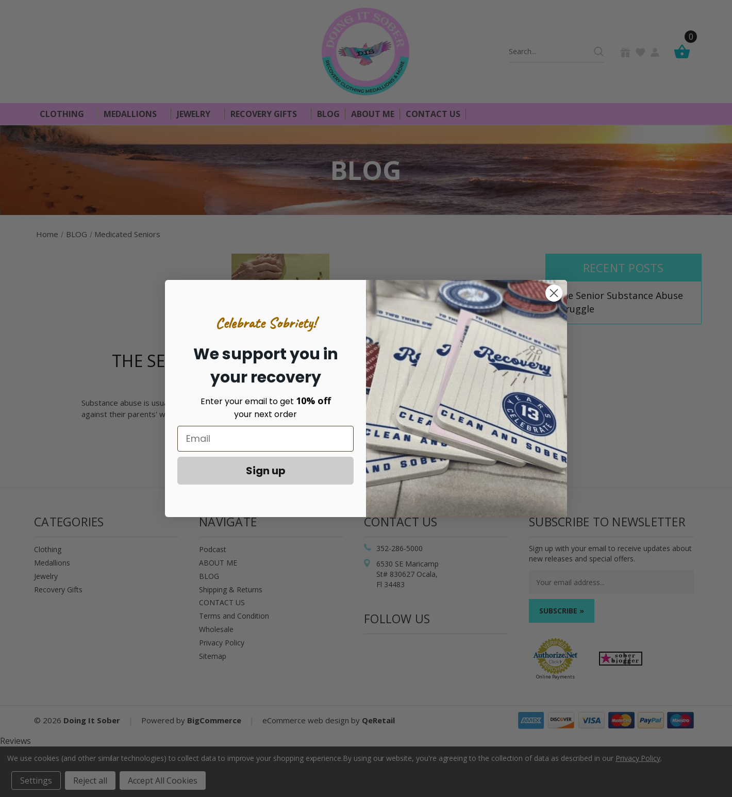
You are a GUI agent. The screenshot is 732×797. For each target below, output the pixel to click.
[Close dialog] (554, 293)
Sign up (266, 470)
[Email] (265, 439)
